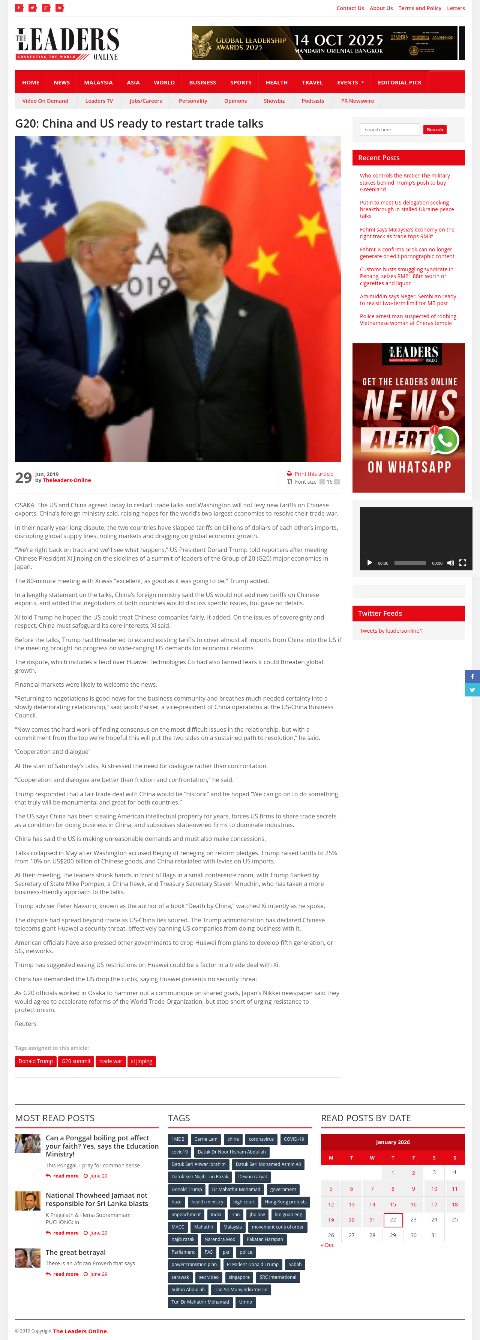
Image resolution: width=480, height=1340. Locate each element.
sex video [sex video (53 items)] (209, 1275)
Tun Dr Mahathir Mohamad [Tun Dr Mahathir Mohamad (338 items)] (200, 1300)
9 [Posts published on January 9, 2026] (413, 1187)
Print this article (310, 474)
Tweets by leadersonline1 (391, 630)
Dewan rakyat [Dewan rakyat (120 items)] (252, 1176)
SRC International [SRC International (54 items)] (279, 1275)
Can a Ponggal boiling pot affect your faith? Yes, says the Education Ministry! (102, 1146)
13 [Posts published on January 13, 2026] (352, 1202)
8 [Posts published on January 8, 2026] (393, 1187)
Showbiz (274, 100)
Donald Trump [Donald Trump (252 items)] (187, 1189)
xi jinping (145, 1061)
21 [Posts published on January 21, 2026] (372, 1216)
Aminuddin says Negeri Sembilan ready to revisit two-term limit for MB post (408, 300)
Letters (456, 8)
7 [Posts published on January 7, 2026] (372, 1187)
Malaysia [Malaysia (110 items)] (296, 1226)
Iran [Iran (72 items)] (288, 1214)
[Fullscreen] (462, 563)
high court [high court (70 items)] (244, 1201)
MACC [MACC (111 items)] (240, 1226)
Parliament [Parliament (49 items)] (229, 1251)
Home (30, 82)
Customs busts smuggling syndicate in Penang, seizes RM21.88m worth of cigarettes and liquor (406, 276)
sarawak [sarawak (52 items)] (180, 1275)
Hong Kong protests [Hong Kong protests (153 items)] (192, 1214)
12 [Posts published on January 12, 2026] (331, 1202)
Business (202, 82)
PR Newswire (357, 100)
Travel (312, 82)
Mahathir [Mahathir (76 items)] (267, 1226)
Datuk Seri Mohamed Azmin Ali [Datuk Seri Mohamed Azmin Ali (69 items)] (268, 1164)
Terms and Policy (420, 8)
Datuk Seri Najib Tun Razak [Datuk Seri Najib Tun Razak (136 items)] (200, 1176)
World (164, 82)
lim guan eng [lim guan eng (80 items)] (210, 1226)
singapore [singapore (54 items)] (240, 1275)
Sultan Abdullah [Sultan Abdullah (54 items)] (188, 1288)
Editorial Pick (400, 82)
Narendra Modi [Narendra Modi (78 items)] (283, 1238)
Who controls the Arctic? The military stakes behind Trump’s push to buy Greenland (404, 182)
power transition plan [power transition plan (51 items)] (194, 1263)
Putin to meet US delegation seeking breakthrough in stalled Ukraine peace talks (406, 209)
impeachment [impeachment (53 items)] (238, 1214)
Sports (240, 82)
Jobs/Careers (146, 100)
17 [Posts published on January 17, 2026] (434, 1202)
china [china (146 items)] (233, 1139)
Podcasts (313, 100)
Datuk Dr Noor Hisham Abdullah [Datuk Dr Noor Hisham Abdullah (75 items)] (232, 1152)
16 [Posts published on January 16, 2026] (414, 1202)
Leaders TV (99, 100)
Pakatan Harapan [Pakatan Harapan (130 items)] (190, 1251)
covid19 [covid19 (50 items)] (180, 1152)
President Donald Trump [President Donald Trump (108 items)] (253, 1263)
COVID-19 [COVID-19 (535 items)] (295, 1139)
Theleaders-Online (67, 480)
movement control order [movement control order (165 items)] (198, 1238)
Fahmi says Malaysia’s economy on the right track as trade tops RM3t (407, 233)
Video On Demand (45, 100)
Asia (133, 82)
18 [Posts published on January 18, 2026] (455, 1202)
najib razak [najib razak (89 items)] (245, 1238)
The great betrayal (75, 1252)
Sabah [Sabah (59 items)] (295, 1263)
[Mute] (450, 563)
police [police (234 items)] (293, 1251)
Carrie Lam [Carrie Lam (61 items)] (206, 1139)
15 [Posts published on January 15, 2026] (393, 1202)
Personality (193, 100)
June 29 (95, 1176)
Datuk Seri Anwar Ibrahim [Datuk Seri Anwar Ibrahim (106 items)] (199, 1164)
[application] (416, 538)
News (62, 82)
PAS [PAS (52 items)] (256, 1251)
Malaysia (98, 82)
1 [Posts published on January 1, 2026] (393, 1172)
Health (277, 82)
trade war (114, 1061)
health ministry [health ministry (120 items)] (208, 1201)
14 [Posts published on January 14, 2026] (372, 1202)
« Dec (327, 1240)
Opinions (235, 100)
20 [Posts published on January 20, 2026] (352, 1216)
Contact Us (350, 8)
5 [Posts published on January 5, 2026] (331, 1187)
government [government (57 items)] (283, 1189)
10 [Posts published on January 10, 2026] (434, 1187)
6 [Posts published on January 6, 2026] (351, 1187)
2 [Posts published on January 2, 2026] (413, 1172)
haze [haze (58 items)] (177, 1201)
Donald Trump (36, 1061)
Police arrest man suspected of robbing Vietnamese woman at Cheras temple (408, 319)
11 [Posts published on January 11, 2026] (455, 1187)
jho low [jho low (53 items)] (179, 1226)
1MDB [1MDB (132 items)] (178, 1139)
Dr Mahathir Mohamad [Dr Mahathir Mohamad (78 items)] (236, 1189)
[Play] (370, 563)
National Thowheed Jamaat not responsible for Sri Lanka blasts (96, 1199)
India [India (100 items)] (268, 1214)
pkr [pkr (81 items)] (273, 1251)
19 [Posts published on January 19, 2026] (331, 1216)
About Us (381, 8)
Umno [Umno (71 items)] (245, 1300)
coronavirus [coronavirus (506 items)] (262, 1139)
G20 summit (78, 1061)
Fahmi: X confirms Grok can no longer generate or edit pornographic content (407, 253)
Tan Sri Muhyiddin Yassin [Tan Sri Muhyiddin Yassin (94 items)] (241, 1288)
